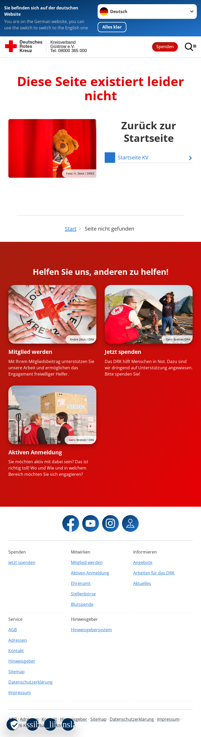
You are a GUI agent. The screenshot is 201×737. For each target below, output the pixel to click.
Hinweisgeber (21, 661)
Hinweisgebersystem (91, 630)
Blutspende (82, 604)
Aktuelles (142, 583)
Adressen (17, 640)
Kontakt (16, 651)
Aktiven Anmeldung (35, 452)
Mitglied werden (30, 351)
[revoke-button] (12, 724)
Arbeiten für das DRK (154, 573)
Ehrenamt (81, 583)
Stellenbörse (83, 594)
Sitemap (16, 671)
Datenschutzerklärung (30, 682)
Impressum (19, 692)
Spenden (165, 46)
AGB (12, 630)
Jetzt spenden (123, 351)
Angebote (142, 562)
